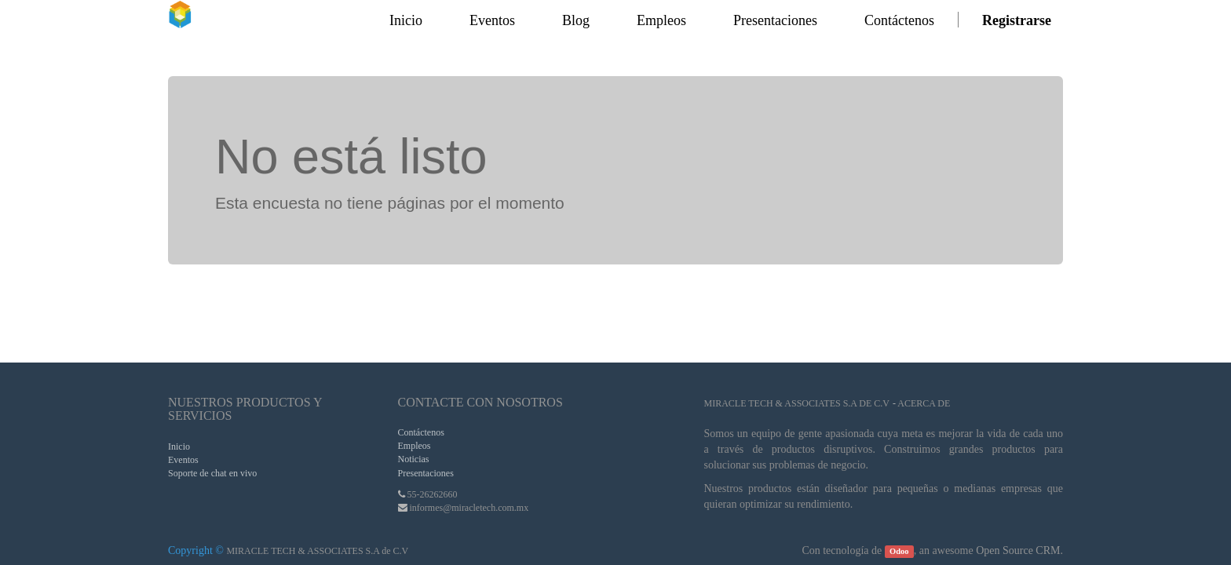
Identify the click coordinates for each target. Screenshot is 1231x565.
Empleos (414, 445)
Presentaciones (426, 473)
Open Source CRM (1018, 550)
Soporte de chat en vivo (212, 473)
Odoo (899, 551)
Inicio (179, 446)
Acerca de (923, 403)
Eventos (183, 459)
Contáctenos (421, 432)
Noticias (413, 459)
